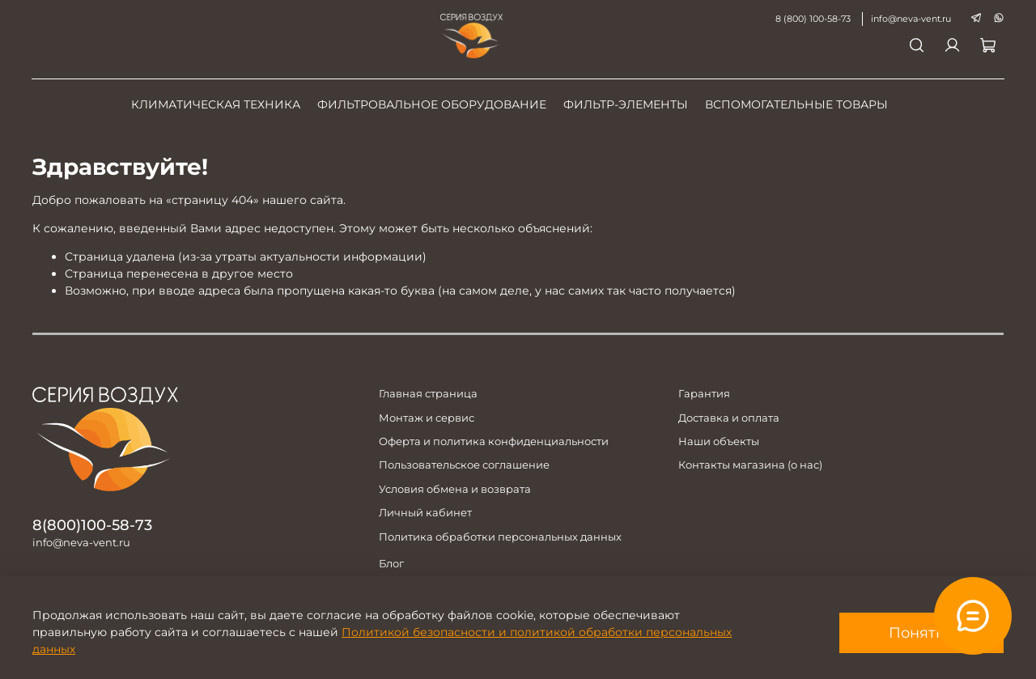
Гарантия (704, 394)
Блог (391, 564)
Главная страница (428, 394)
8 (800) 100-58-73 (812, 18)
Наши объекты (718, 441)
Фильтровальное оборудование (431, 104)
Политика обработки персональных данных (500, 537)
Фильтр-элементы (625, 104)
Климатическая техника (215, 104)
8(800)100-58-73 (92, 525)
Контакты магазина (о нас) (750, 465)
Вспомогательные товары (796, 104)
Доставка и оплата (728, 418)
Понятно (921, 632)
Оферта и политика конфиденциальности (494, 441)
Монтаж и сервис (426, 418)
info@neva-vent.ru (910, 18)
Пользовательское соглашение (464, 465)
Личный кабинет (425, 513)
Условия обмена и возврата (455, 489)
